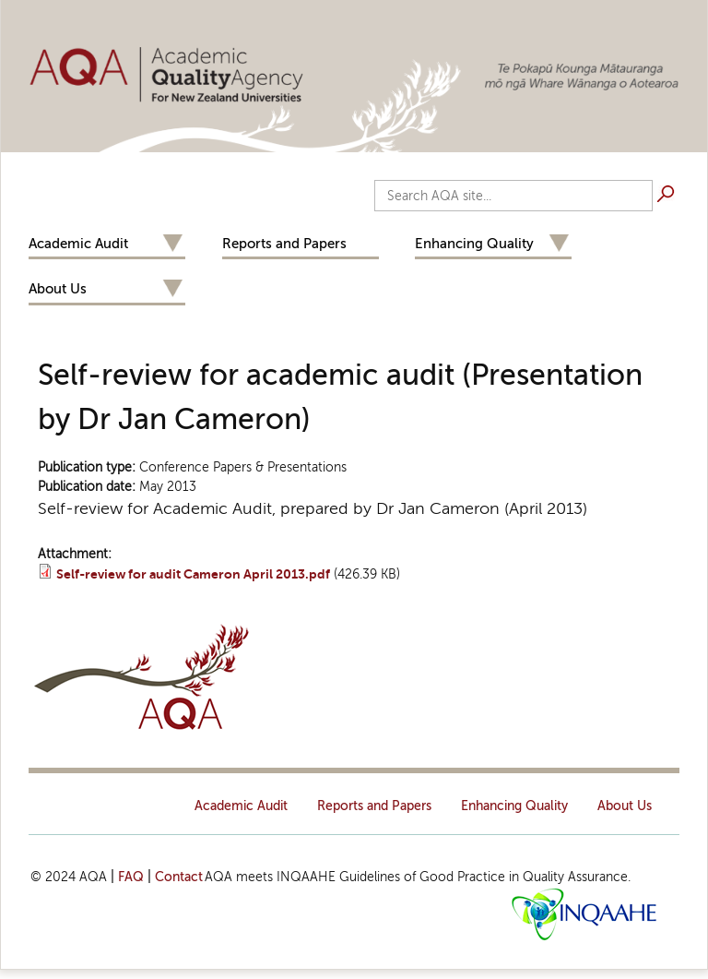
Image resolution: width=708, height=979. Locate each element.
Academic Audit (78, 243)
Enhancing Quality (474, 243)
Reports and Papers (284, 243)
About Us (58, 288)
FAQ (131, 877)
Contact (179, 877)
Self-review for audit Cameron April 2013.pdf (193, 574)
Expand (172, 244)
